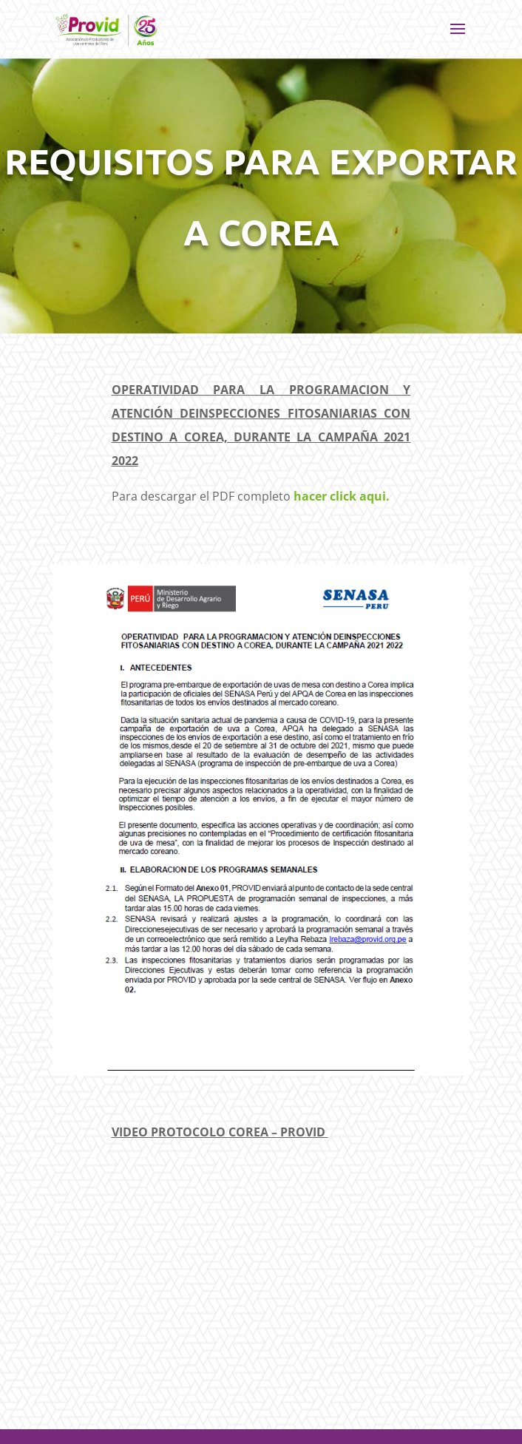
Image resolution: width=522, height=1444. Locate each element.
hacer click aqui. (342, 496)
